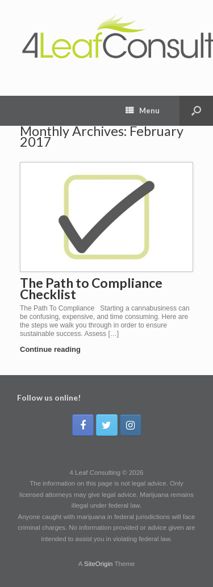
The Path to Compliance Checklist (91, 288)
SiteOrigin (98, 563)
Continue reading (53, 349)
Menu (143, 110)
